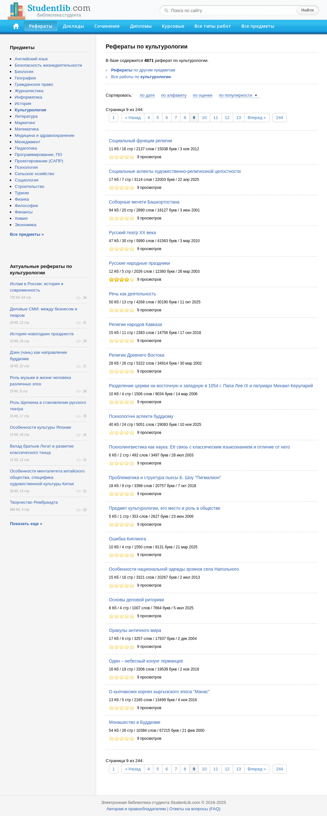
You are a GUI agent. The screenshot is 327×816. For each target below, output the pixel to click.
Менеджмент (27, 141)
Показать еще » (26, 523)
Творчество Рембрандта (34, 502)
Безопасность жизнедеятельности (48, 65)
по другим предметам (143, 70)
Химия (21, 218)
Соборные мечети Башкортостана (144, 201)
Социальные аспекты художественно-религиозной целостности (175, 171)
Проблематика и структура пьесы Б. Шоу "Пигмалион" (165, 477)
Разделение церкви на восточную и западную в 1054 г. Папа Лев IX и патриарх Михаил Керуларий (211, 385)
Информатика (28, 97)
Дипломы (141, 26)
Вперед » (257, 117)
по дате (147, 95)
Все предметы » (27, 234)
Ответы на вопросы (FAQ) (194, 808)
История (23, 103)
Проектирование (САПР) (39, 161)
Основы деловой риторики (136, 599)
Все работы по (141, 76)
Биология (24, 71)
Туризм (22, 192)
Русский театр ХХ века (132, 232)
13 (238, 117)
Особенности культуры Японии (40, 427)
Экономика (25, 224)
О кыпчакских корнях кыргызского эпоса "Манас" (159, 691)
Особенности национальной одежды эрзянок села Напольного (174, 569)
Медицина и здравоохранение (44, 135)
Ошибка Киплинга (127, 538)
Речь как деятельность (132, 293)
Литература (26, 116)
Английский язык (31, 58)
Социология (26, 180)
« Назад (133, 117)
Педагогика (26, 148)
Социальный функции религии (140, 140)
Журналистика (29, 90)
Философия (26, 205)
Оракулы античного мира (135, 630)
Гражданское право (34, 84)
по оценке (202, 95)
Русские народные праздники (139, 263)
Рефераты (40, 26)
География (25, 78)
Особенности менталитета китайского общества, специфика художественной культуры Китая (47, 477)
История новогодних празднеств (41, 333)
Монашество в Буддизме (134, 722)
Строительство (29, 186)
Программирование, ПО (38, 154)
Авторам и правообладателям (136, 808)
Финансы (24, 212)
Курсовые (173, 26)
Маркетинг (25, 122)
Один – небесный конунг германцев (146, 661)
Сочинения (106, 26)
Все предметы (257, 26)
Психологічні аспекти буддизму (141, 416)
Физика (22, 199)
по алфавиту (173, 95)
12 (227, 117)
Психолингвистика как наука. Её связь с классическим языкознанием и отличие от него (199, 446)
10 (204, 117)
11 (215, 117)
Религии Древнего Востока (136, 355)
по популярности (235, 95)
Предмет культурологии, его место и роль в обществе (164, 508)
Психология (26, 167)
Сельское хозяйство (34, 173)
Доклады (73, 26)
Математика (27, 129)
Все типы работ (212, 26)
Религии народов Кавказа (135, 324)
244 (279, 117)
